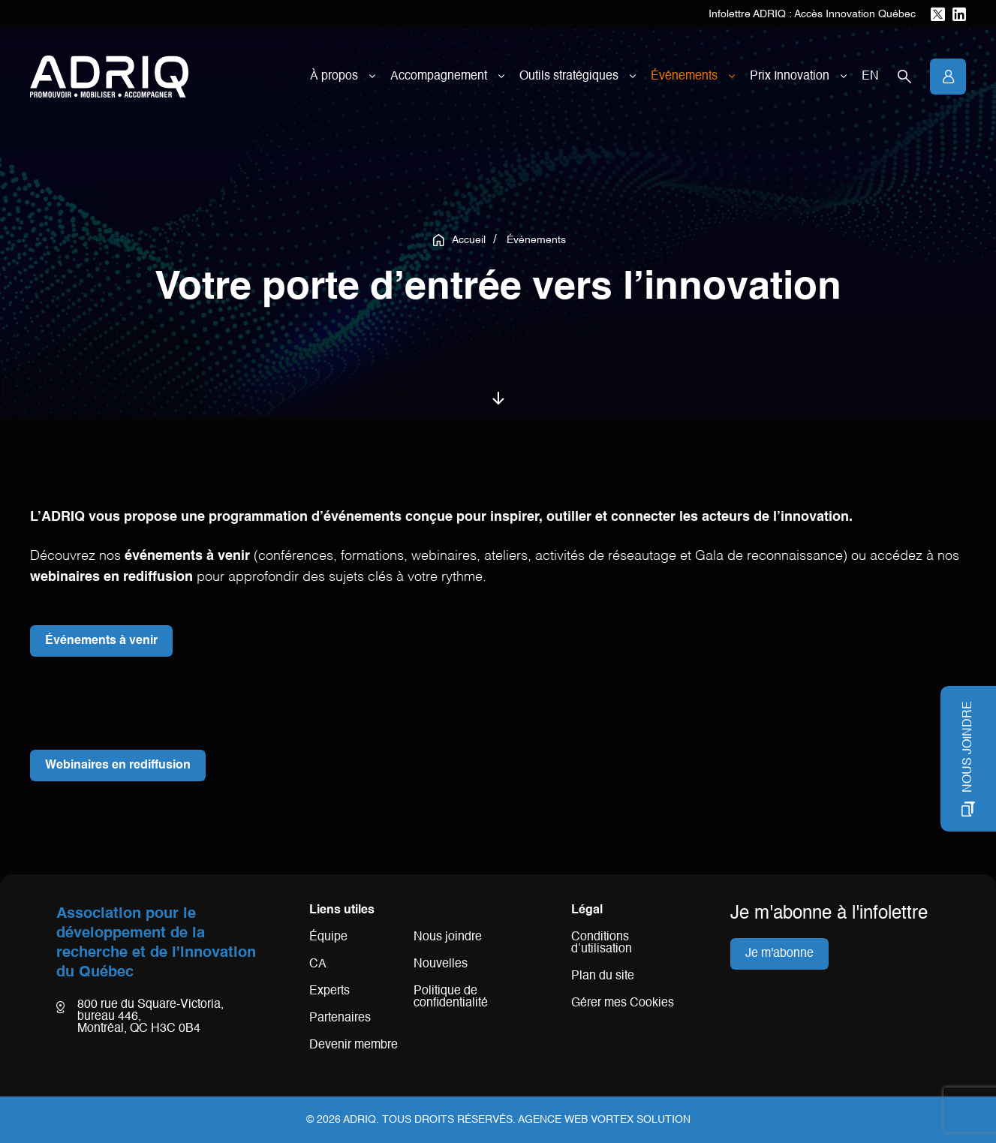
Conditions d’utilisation (601, 943)
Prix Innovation (789, 77)
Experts (329, 991)
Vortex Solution (641, 1119)
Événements (684, 77)
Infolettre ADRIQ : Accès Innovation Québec (812, 14)
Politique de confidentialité (451, 997)
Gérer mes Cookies (622, 1003)
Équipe (328, 937)
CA (317, 964)
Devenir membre (353, 1045)
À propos (334, 77)
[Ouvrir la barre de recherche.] (904, 77)
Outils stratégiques (568, 77)
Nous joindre (448, 937)
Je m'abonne (779, 954)
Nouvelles (441, 964)
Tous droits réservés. (449, 1119)
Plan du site (602, 976)
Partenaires (340, 1018)
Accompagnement (438, 77)
